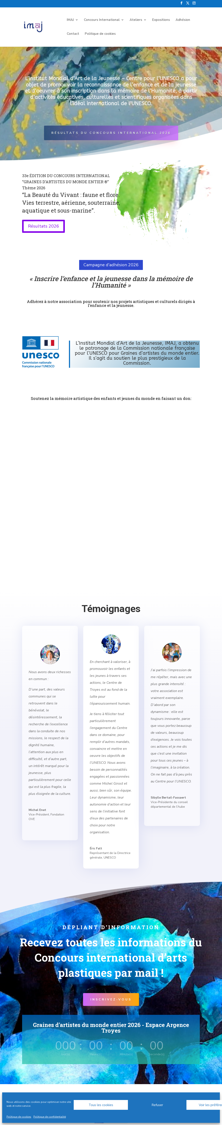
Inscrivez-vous (111, 999)
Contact (73, 34)
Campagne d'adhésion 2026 (111, 265)
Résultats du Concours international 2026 (111, 133)
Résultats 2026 (43, 226)
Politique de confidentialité (49, 1116)
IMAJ (70, 20)
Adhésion (183, 20)
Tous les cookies (101, 1105)
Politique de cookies (19, 1116)
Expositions (161, 20)
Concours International (102, 20)
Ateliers (136, 20)
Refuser (157, 1105)
